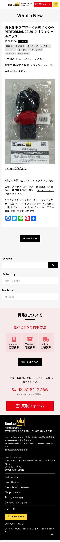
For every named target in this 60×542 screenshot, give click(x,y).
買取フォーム (30, 406)
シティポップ (36, 50)
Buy (12, 482)
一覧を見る (30, 238)
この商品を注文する (16, 168)
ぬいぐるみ (23, 53)
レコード (10, 50)
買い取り (20, 46)
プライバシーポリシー (15, 524)
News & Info (17, 487)
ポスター (45, 46)
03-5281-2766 (32, 390)
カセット (10, 53)
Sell (12, 477)
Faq (14, 497)
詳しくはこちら (29, 362)
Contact (16, 502)
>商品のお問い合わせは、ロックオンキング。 (30, 180)
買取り (9, 46)
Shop (12, 492)
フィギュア (33, 46)
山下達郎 (23, 41)
